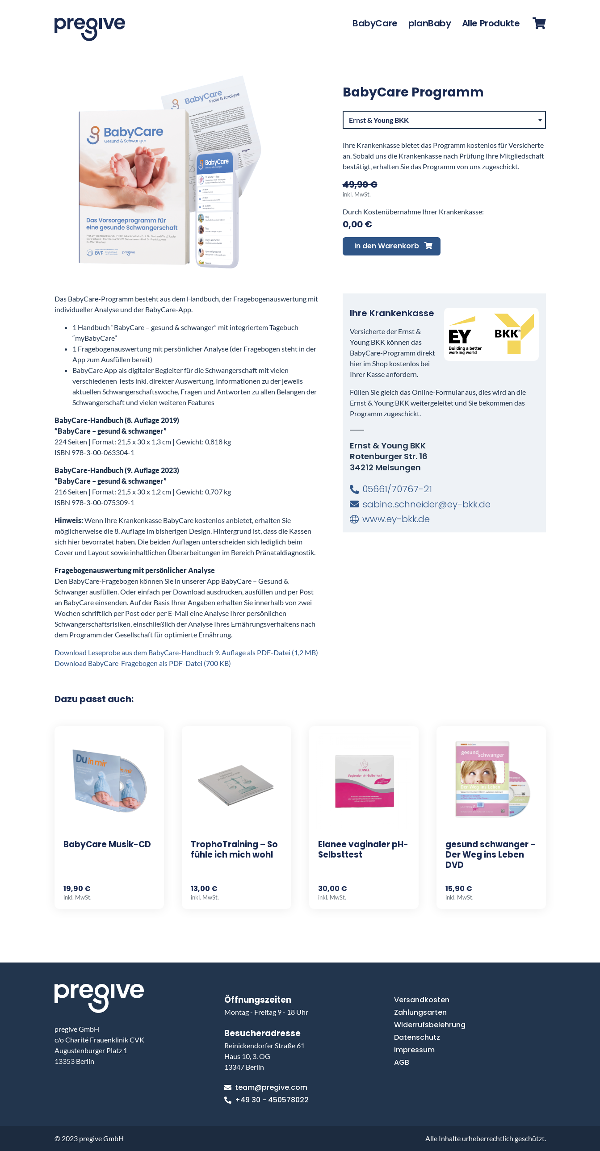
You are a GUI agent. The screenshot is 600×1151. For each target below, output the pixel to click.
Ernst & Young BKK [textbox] (379, 120)
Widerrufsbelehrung (430, 1025)
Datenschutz (417, 1037)
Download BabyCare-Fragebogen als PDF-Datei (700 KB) (143, 663)
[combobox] (444, 120)
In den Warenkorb (393, 246)
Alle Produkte (491, 23)
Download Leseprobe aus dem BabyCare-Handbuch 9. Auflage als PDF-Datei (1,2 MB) (186, 652)
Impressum (414, 1050)
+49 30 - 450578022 (266, 1100)
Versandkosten (421, 1000)
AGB (401, 1062)
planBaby (429, 23)
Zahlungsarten (420, 1012)
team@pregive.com (265, 1087)
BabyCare (375, 23)
